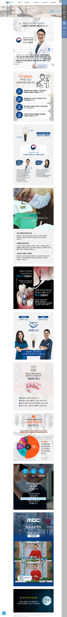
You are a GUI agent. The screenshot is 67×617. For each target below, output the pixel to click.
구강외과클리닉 (36, 2)
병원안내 (19, 2)
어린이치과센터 (45, 2)
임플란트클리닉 (27, 2)
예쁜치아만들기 (53, 2)
